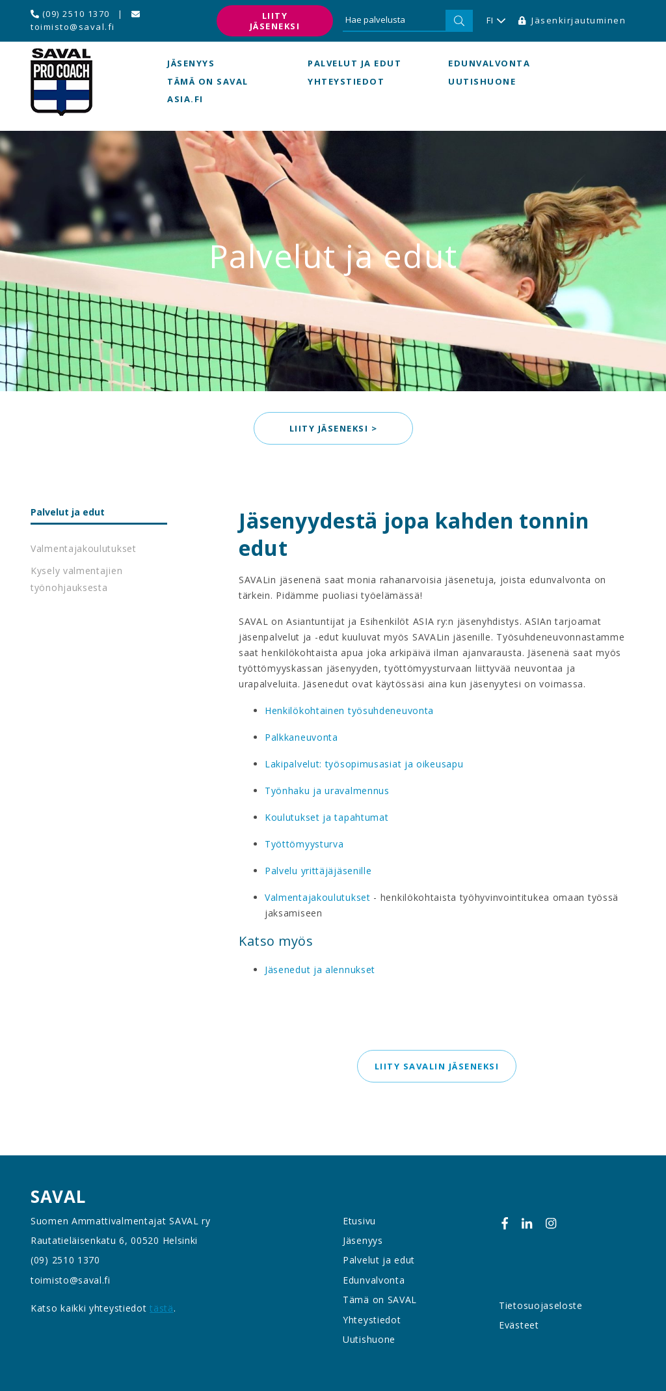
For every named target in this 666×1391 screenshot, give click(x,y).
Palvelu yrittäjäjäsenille (318, 870)
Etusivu (359, 1221)
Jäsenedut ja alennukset (320, 969)
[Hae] (459, 21)
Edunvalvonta (489, 63)
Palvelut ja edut (354, 63)
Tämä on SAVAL (207, 81)
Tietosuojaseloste (541, 1305)
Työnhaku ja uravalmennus (327, 790)
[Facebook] (504, 1223)
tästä (162, 1308)
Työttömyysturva (304, 844)
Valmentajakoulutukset (84, 548)
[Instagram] (551, 1223)
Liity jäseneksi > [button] (333, 428)
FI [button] (495, 20)
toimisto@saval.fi (85, 21)
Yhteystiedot (346, 81)
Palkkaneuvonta (301, 737)
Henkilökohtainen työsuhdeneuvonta (349, 710)
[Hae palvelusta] (394, 21)
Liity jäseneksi (275, 21)
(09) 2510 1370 (70, 14)
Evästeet (519, 1325)
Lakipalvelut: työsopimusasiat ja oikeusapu (364, 764)
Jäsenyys (191, 63)
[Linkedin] (527, 1223)
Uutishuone (482, 81)
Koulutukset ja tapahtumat (327, 817)
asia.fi (185, 99)
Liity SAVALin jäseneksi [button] (437, 1066)
